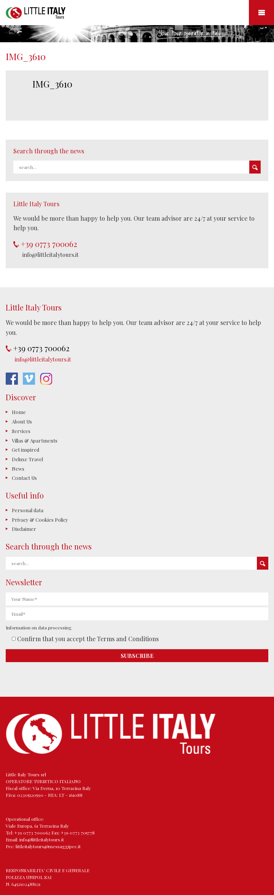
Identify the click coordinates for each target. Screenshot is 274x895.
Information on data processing (39, 627)
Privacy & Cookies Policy (40, 519)
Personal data (27, 510)
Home (19, 412)
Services (21, 431)
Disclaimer (24, 529)
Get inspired (25, 449)
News (18, 468)
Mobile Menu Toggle (261, 12)
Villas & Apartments (34, 440)
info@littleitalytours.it (50, 254)
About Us (22, 421)
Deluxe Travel (27, 459)
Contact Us (24, 478)
